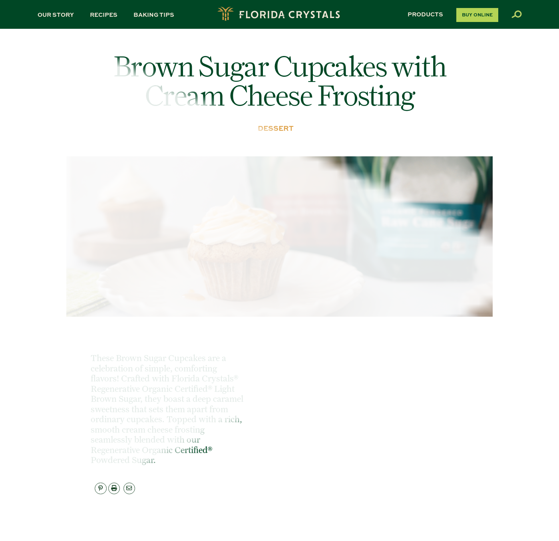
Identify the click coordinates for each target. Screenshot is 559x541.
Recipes (103, 14)
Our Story (56, 14)
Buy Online (477, 14)
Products (425, 14)
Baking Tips (153, 14)
